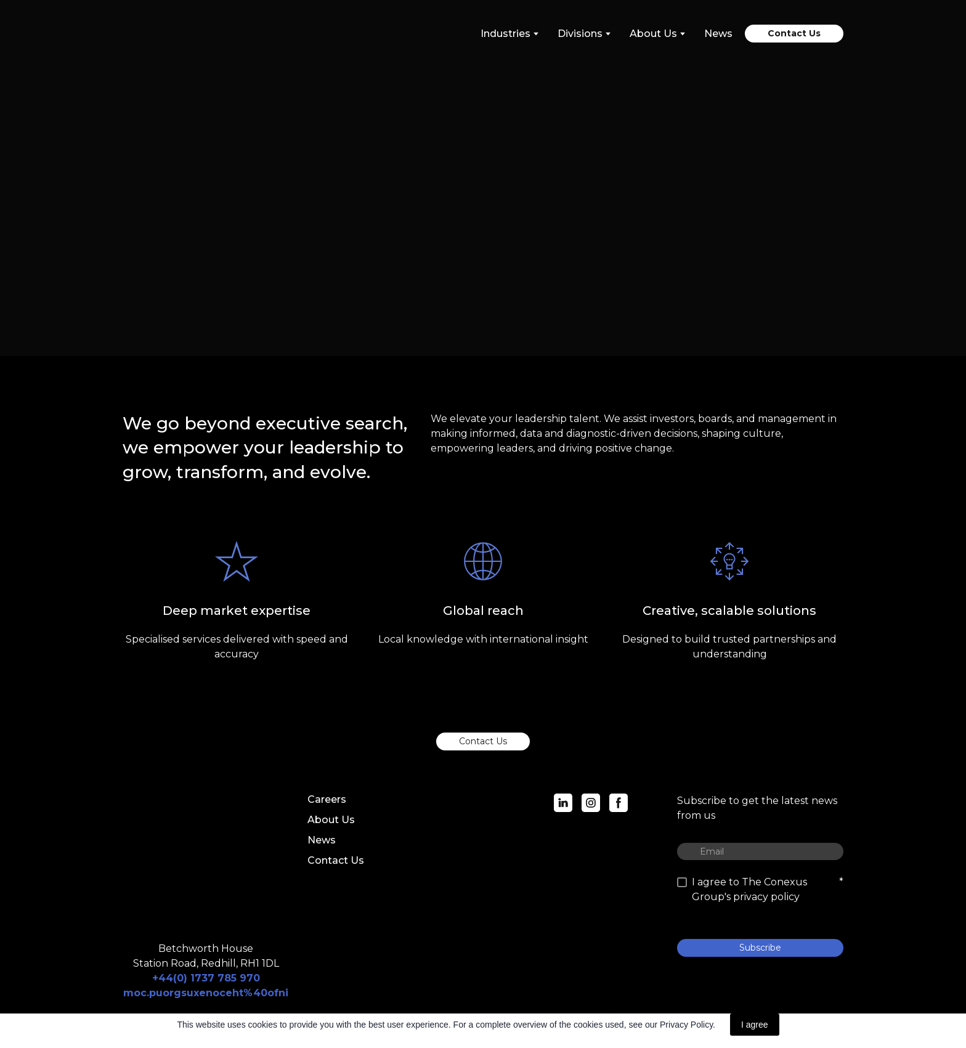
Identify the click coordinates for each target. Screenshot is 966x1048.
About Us (331, 820)
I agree (754, 1025)
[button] (794, 34)
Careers (326, 799)
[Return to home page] (178, 33)
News (718, 33)
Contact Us (335, 860)
